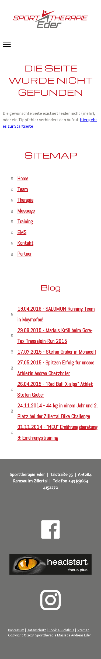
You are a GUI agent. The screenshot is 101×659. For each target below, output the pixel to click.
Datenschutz (36, 630)
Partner (24, 253)
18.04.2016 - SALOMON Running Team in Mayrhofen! (56, 314)
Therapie (25, 199)
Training (25, 221)
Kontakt (25, 242)
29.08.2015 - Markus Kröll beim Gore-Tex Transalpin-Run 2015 (54, 336)
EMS (21, 232)
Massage (26, 210)
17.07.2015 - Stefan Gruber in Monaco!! (56, 351)
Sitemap (83, 630)
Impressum (16, 630)
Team (22, 189)
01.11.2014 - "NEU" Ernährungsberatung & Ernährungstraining (57, 432)
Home (22, 178)
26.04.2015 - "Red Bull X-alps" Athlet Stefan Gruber (55, 389)
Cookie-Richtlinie (61, 630)
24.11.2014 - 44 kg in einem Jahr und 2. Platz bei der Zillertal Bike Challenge (57, 411)
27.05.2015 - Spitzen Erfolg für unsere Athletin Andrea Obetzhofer (56, 368)
